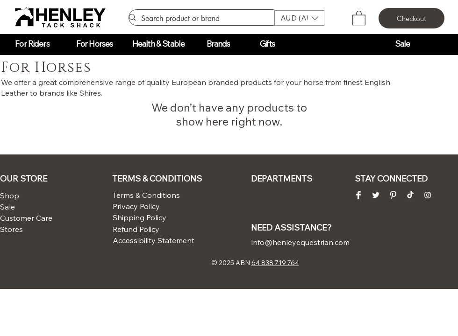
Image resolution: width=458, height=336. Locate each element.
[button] (299, 18)
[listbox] (299, 18)
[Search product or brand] (200, 19)
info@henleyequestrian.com (300, 242)
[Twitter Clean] (376, 195)
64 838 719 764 (275, 263)
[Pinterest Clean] (393, 195)
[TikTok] (410, 195)
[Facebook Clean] (358, 195)
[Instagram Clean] (427, 195)
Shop (9, 195)
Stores (11, 229)
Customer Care (23, 218)
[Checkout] (411, 18)
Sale (7, 206)
